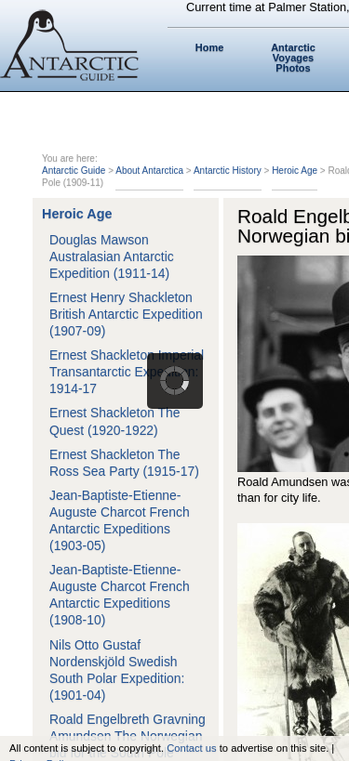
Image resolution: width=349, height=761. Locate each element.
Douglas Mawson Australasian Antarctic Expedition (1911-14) (111, 256)
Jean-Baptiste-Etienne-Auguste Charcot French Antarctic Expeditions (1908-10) (119, 594)
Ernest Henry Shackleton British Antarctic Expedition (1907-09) (126, 314)
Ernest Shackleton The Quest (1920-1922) (114, 421)
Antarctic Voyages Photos (293, 57)
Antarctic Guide (73, 170)
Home (209, 47)
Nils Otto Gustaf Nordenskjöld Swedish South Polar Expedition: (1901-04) (116, 669)
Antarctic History (228, 170)
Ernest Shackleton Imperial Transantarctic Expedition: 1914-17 (126, 372)
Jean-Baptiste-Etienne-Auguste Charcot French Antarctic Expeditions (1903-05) (119, 520)
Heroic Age (294, 170)
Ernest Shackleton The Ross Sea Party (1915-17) (124, 463)
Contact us (191, 748)
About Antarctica (149, 170)
